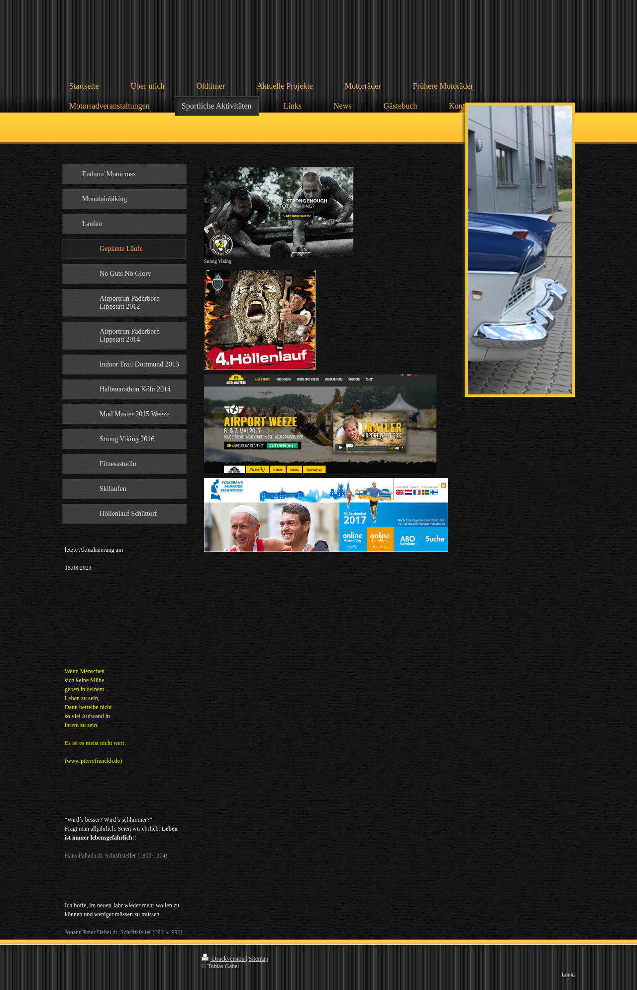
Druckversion (224, 958)
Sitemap (258, 958)
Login (568, 974)
